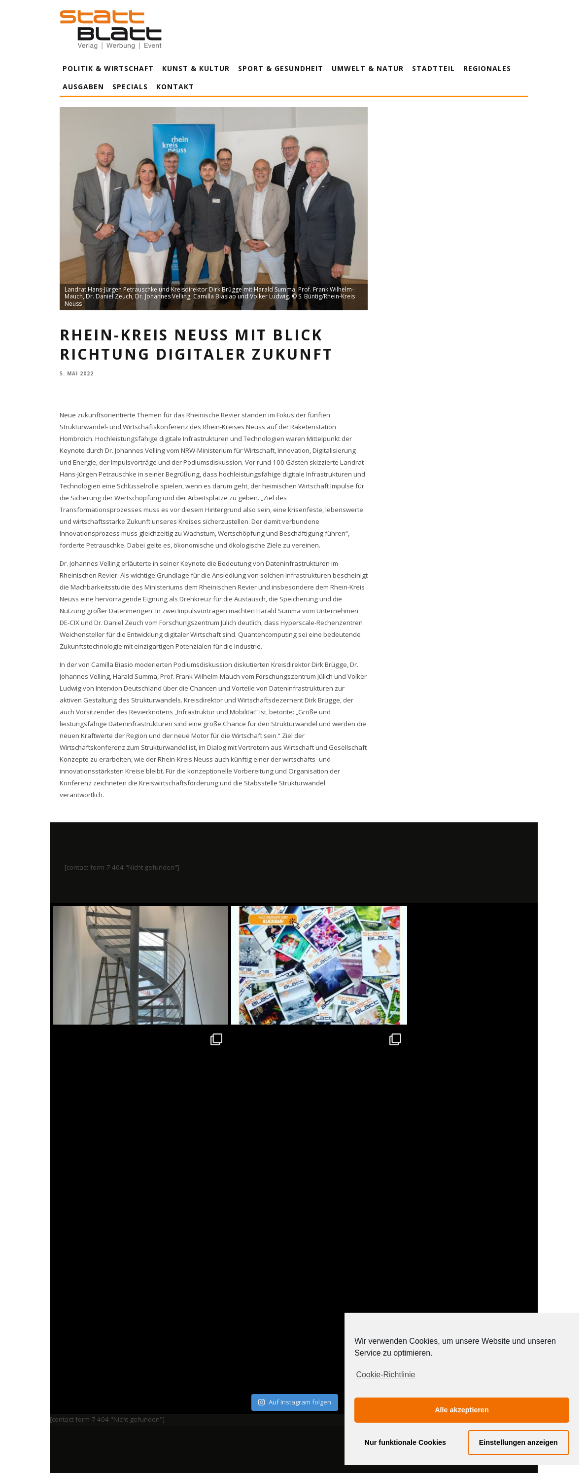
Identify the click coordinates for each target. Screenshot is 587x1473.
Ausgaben (83, 86)
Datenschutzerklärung (295, 1374)
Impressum (187, 1374)
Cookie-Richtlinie (385, 1374)
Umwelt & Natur (368, 68)
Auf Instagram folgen (294, 1159)
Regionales (487, 68)
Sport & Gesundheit (280, 68)
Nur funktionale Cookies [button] (406, 1442)
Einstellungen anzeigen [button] (518, 1442)
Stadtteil (433, 68)
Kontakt (175, 86)
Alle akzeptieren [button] (462, 1410)
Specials (130, 86)
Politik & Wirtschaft (108, 68)
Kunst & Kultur (196, 68)
